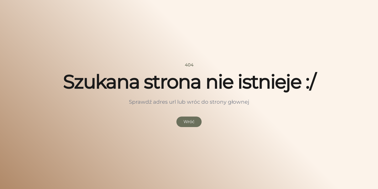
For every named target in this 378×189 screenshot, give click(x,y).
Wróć (189, 121)
